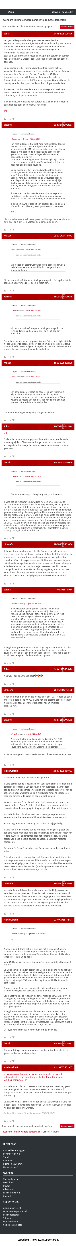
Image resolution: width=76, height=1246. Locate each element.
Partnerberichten (11, 1192)
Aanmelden (8, 1150)
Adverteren (8, 1189)
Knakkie (7, 235)
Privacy (6, 1186)
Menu (11, 12)
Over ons (8, 1172)
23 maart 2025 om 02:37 (31, 139)
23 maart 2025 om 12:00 (32, 377)
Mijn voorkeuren (11, 1221)
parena (7, 589)
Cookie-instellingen (12, 1225)
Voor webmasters (11, 1179)
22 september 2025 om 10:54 (36, 934)
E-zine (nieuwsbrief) (13, 1164)
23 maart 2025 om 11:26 (32, 250)
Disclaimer (8, 1182)
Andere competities (34, 20)
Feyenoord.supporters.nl (15, 1211)
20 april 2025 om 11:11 (33, 734)
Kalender (7, 1160)
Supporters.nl (10, 1201)
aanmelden (67, 12)
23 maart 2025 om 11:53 (32, 311)
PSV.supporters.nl (11, 1215)
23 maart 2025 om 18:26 (32, 477)
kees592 (8, 125)
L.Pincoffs (8, 544)
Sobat (6, 33)
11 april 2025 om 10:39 (33, 604)
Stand (6, 1157)
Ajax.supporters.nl (12, 1208)
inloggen (55, 12)
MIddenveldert (11, 771)
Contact (7, 1196)
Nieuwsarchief (10, 1167)
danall (7, 462)
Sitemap (7, 1218)
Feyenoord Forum (11, 20)
